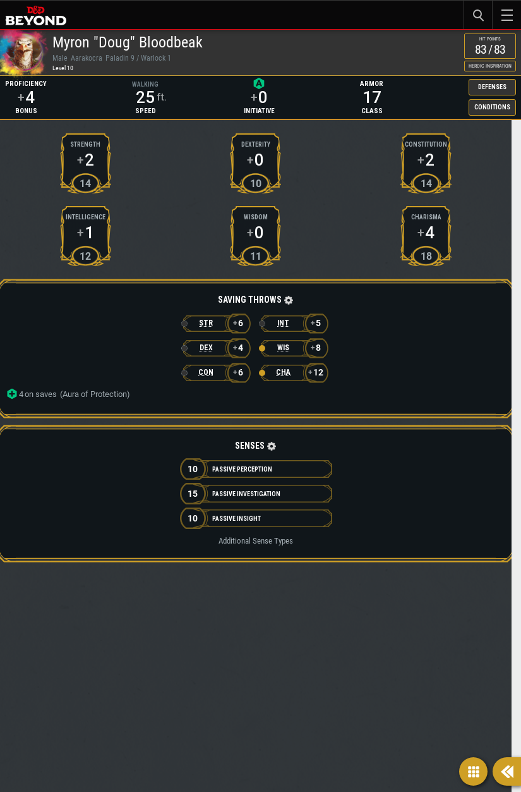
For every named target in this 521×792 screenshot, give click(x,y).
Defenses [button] (402, 124)
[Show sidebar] (507, 771)
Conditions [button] (403, 149)
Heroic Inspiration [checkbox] (476, 80)
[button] (133, 381)
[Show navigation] (473, 771)
